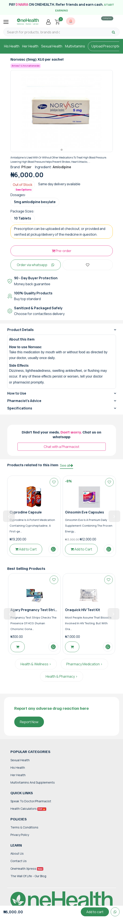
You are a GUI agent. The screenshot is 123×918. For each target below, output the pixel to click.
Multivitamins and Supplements (32, 782)
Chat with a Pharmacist (61, 446)
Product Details (20, 329)
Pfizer (26, 167)
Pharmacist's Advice (24, 400)
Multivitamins (75, 46)
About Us (17, 853)
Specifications (19, 408)
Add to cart (94, 911)
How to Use (16, 393)
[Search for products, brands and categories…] (33, 32)
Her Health (30, 46)
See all (66, 465)
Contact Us (18, 861)
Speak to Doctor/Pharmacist (30, 801)
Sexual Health (51, 46)
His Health (11, 46)
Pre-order (61, 250)
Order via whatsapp (35, 264)
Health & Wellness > (35, 664)
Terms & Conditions (24, 827)
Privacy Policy (19, 835)
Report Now (29, 722)
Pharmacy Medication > (84, 664)
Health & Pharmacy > (62, 676)
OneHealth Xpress (26, 869)
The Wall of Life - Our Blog (28, 876)
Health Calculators (28, 809)
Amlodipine (62, 167)
